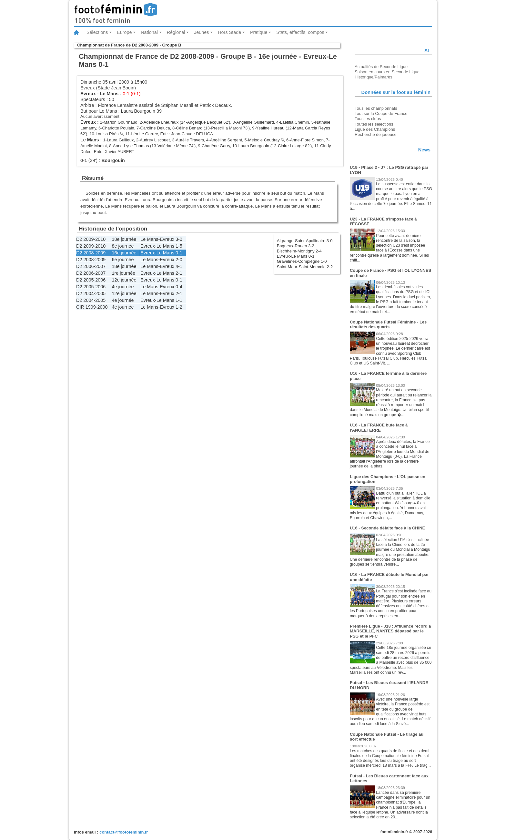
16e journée (124, 252)
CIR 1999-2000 (92, 307)
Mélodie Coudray (264, 140)
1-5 (179, 246)
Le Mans (109, 93)
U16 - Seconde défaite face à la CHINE (387, 528)
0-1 (179, 252)
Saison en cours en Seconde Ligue (387, 71)
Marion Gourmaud (120, 122)
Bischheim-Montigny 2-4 (299, 251)
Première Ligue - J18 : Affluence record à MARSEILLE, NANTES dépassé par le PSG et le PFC (390, 631)
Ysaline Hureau (270, 128)
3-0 (179, 239)
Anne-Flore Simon (306, 140)
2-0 (179, 259)
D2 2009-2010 (91, 239)
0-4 (179, 286)
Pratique (259, 32)
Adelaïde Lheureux (160, 122)
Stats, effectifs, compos (300, 32)
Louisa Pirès (107, 133)
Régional (176, 32)
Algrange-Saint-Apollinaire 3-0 (305, 240)
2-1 (179, 273)
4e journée (123, 286)
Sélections (97, 32)
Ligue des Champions (375, 129)
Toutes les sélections (374, 124)
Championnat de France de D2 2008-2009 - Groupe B (129, 45)
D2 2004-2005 (91, 293)
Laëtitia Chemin (294, 122)
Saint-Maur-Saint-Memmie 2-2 (305, 266)
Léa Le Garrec (144, 133)
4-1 (179, 266)
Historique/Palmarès (373, 77)
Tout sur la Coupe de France (381, 113)
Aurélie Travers (190, 140)
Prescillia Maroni (226, 128)
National (149, 32)
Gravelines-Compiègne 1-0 (302, 261)
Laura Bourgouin (138, 111)
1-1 (179, 300)
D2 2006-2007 (91, 266)
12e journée (124, 279)
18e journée (124, 239)
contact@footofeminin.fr (123, 832)
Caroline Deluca (155, 128)
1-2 (179, 307)
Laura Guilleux (120, 140)
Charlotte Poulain (118, 128)
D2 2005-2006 (91, 279)
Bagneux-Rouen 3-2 (295, 245)
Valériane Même (172, 145)
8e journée (123, 246)
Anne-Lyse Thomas (131, 145)
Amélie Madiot (93, 145)
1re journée (123, 273)
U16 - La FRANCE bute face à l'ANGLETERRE (379, 428)
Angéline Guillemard (255, 122)
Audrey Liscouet (155, 140)
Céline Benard (189, 128)
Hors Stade (229, 32)
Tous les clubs (368, 118)
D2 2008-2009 (91, 252)
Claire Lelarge (291, 145)
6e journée (123, 259)
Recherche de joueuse (376, 134)
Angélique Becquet (204, 122)
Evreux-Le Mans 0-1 (296, 256)
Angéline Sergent (226, 140)
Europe (124, 32)
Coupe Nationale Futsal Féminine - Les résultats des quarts (388, 325)
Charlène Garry (216, 145)
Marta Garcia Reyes (311, 128)
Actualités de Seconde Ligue (381, 66)
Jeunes (201, 32)
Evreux (88, 93)
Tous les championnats (376, 108)
